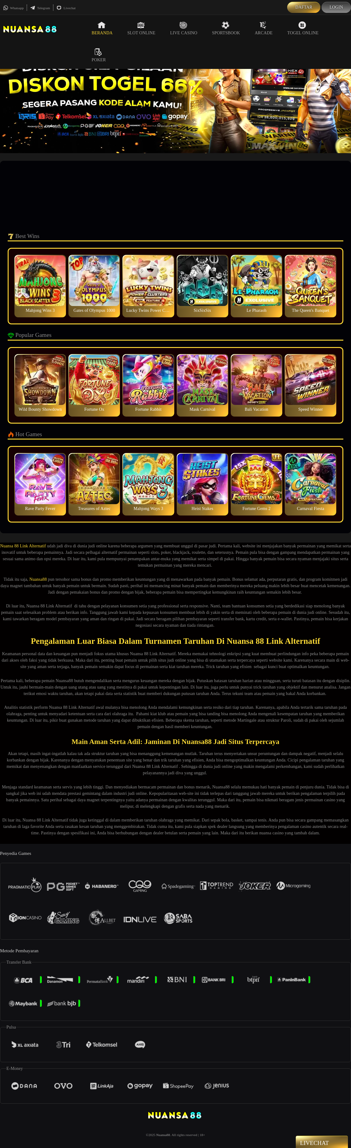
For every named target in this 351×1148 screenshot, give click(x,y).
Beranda (102, 28)
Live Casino (183, 28)
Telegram (40, 8)
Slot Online (141, 28)
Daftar (303, 7)
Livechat (65, 8)
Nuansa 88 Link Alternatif (23, 546)
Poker (99, 55)
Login (336, 7)
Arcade (263, 28)
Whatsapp (13, 8)
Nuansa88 (38, 579)
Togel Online (302, 28)
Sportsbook (226, 28)
